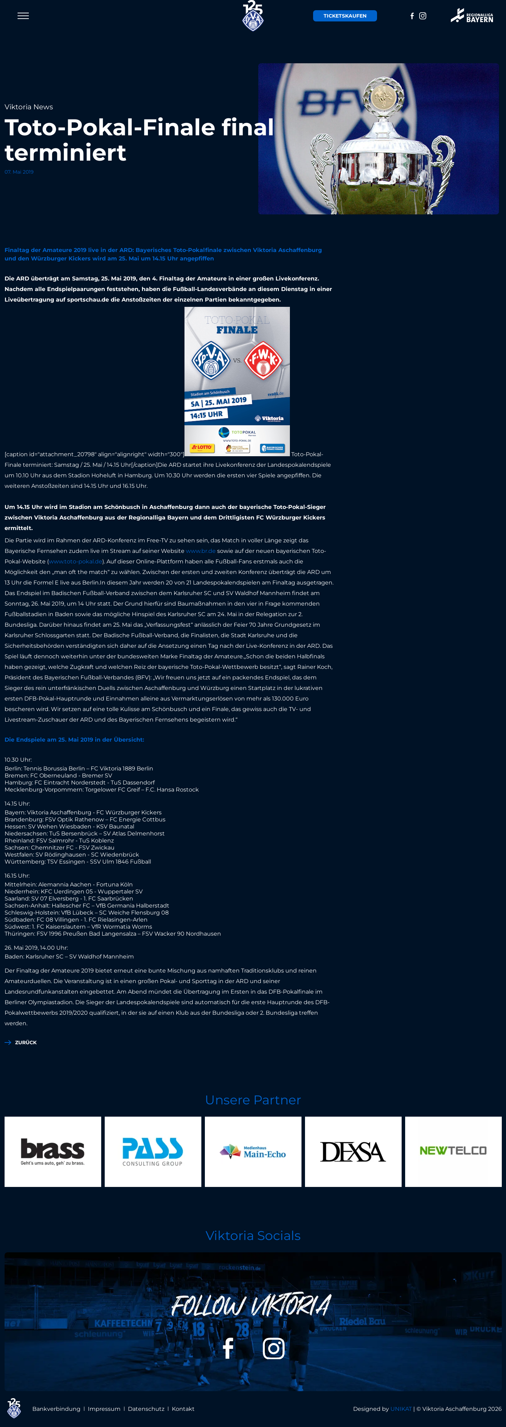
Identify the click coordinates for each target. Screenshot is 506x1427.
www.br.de (201, 551)
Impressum (104, 1409)
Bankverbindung (56, 1409)
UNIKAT (401, 1409)
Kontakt (183, 1409)
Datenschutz (146, 1409)
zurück (26, 1042)
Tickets (345, 16)
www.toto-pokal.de (75, 561)
